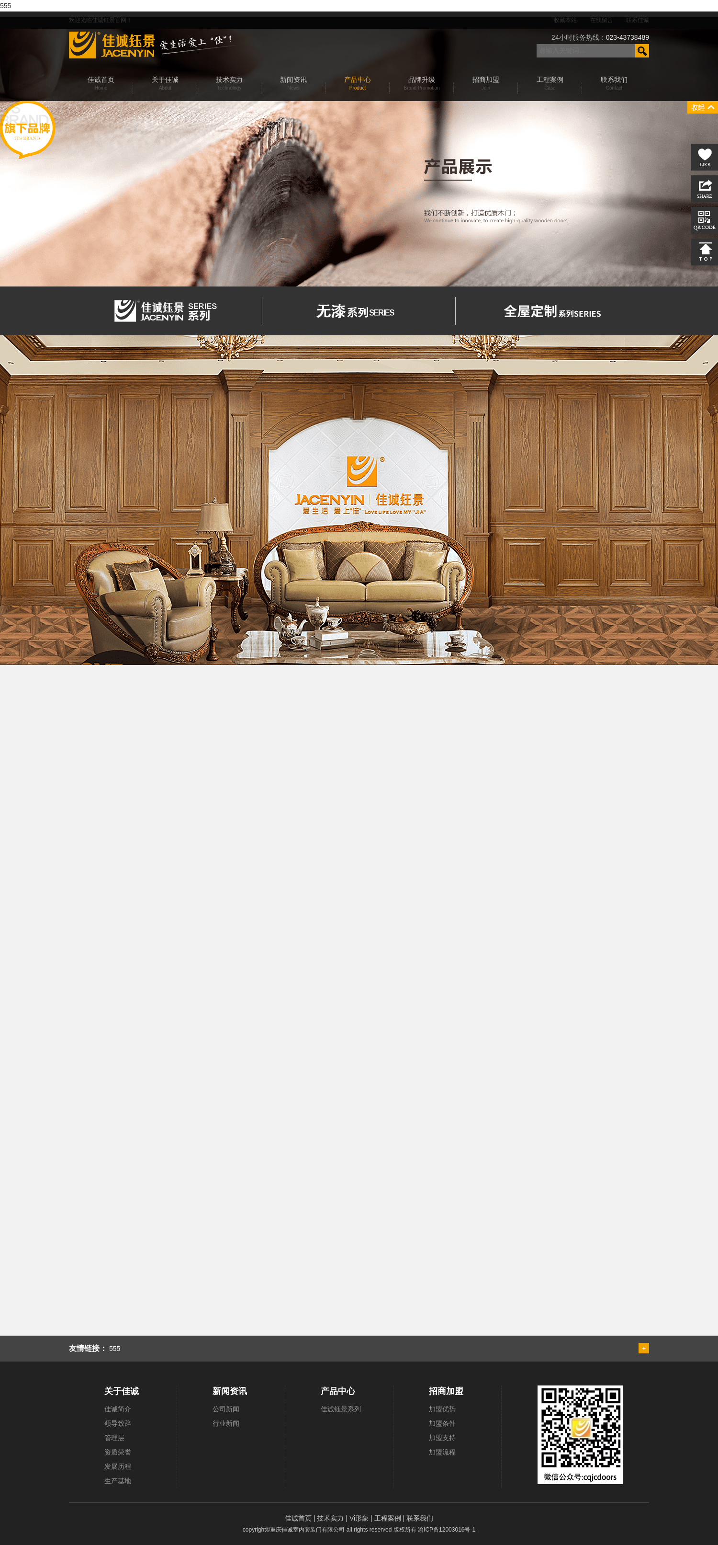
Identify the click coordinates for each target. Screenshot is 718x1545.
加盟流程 (442, 1452)
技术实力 (331, 1518)
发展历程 (117, 1466)
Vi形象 (359, 1518)
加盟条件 (442, 1423)
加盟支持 (442, 1438)
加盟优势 (442, 1409)
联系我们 (419, 1518)
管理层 (114, 1438)
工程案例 (388, 1518)
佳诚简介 (117, 1409)
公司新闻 (226, 1409)
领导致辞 (117, 1423)
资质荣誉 (117, 1452)
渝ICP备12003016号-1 (446, 1529)
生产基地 (117, 1481)
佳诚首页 (299, 1518)
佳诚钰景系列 (341, 1409)
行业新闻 (226, 1423)
